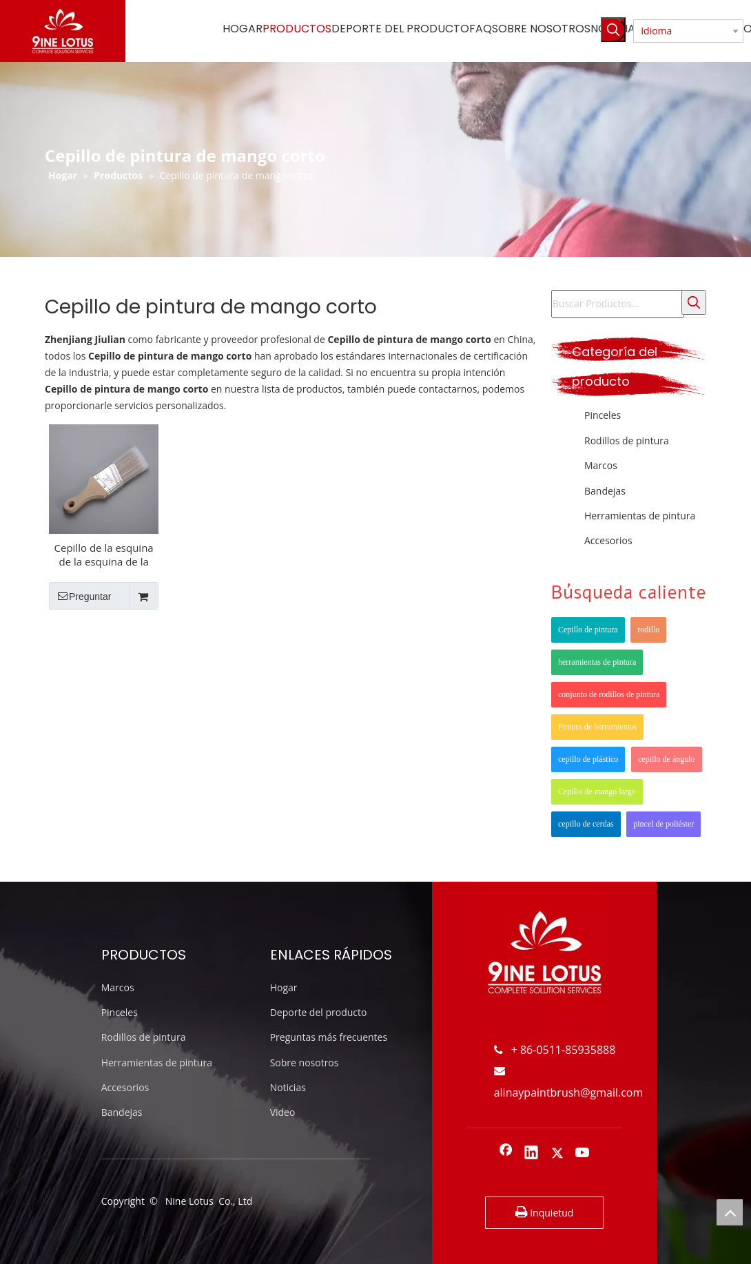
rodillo (648, 629)
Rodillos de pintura (626, 440)
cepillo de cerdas (586, 824)
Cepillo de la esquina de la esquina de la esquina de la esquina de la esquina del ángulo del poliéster (104, 554)
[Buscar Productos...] (617, 304)
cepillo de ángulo (666, 759)
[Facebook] (506, 1154)
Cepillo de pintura (588, 629)
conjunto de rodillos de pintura (608, 694)
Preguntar (80, 596)
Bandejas (605, 490)
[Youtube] (583, 1154)
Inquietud (544, 1212)
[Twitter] (557, 1154)
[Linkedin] (531, 1154)
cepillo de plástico (588, 759)
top (730, 1212)
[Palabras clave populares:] (613, 29)
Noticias (288, 1087)
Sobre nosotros (304, 1062)
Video (283, 1112)
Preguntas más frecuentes (328, 1037)
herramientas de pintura (597, 662)
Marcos (600, 465)
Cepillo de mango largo (597, 791)
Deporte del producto (318, 1012)
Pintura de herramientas (597, 727)
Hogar (284, 987)
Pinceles (602, 415)
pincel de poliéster (663, 824)
